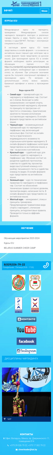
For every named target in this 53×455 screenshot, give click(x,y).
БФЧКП (8, 10)
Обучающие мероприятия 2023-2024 (21, 238)
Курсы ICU (9, 243)
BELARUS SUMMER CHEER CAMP (20, 248)
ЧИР (9, 419)
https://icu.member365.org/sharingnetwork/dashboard (27, 67)
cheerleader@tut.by (27, 449)
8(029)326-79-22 (14, 264)
